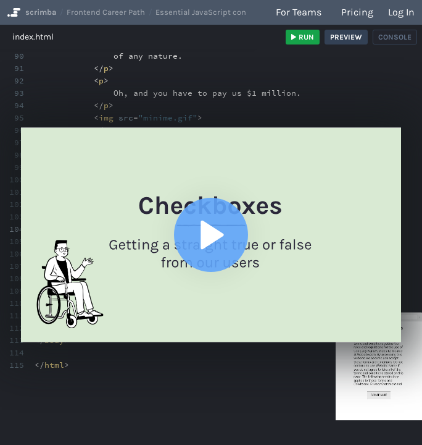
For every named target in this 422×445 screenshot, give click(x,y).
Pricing (357, 12)
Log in (401, 12)
